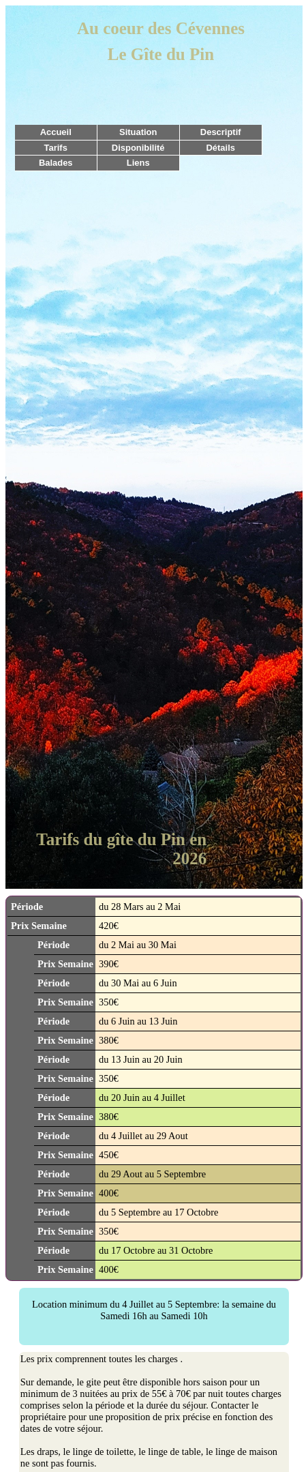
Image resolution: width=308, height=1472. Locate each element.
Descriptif (220, 132)
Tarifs (55, 148)
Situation (138, 132)
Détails (220, 148)
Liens (138, 163)
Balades (56, 163)
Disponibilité (138, 148)
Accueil (56, 132)
